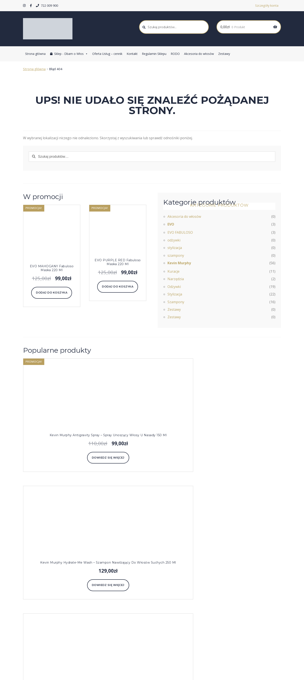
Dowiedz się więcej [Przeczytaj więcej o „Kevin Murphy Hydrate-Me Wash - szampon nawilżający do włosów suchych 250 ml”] (119, 453)
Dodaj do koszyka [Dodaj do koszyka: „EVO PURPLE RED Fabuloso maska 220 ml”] (117, 286)
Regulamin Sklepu (154, 54)
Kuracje (173, 271)
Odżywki (174, 286)
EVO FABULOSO (180, 232)
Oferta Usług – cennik (107, 54)
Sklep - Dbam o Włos (71, 54)
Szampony (175, 302)
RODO (175, 54)
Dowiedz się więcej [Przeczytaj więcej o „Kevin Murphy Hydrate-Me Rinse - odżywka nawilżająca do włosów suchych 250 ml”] (185, 453)
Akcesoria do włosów (199, 54)
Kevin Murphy (179, 263)
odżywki (173, 240)
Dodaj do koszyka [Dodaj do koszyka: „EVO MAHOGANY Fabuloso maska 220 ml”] (52, 294)
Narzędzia (175, 279)
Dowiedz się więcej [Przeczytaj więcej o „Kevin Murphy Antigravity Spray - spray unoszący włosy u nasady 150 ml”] (53, 453)
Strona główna (35, 54)
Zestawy (224, 54)
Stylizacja (174, 294)
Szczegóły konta (266, 5)
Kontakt (132, 54)
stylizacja (174, 247)
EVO (170, 224)
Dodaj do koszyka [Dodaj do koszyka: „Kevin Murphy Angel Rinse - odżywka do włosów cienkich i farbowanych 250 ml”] (250, 453)
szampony (175, 255)
